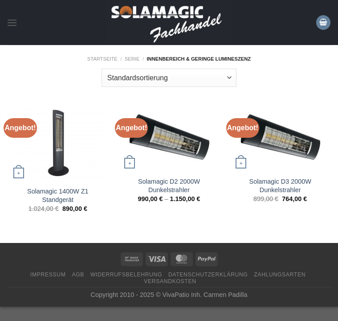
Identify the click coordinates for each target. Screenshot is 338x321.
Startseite (102, 59)
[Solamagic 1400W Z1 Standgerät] (58, 143)
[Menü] (12, 22)
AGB (78, 275)
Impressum (48, 275)
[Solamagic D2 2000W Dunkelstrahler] (169, 138)
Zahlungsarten (279, 275)
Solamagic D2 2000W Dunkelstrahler (169, 185)
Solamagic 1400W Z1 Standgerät (58, 195)
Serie (132, 59)
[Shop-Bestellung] (169, 77)
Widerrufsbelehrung (126, 275)
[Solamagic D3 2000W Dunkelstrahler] (280, 138)
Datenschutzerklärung (208, 275)
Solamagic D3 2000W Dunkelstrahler (280, 185)
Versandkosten (170, 281)
